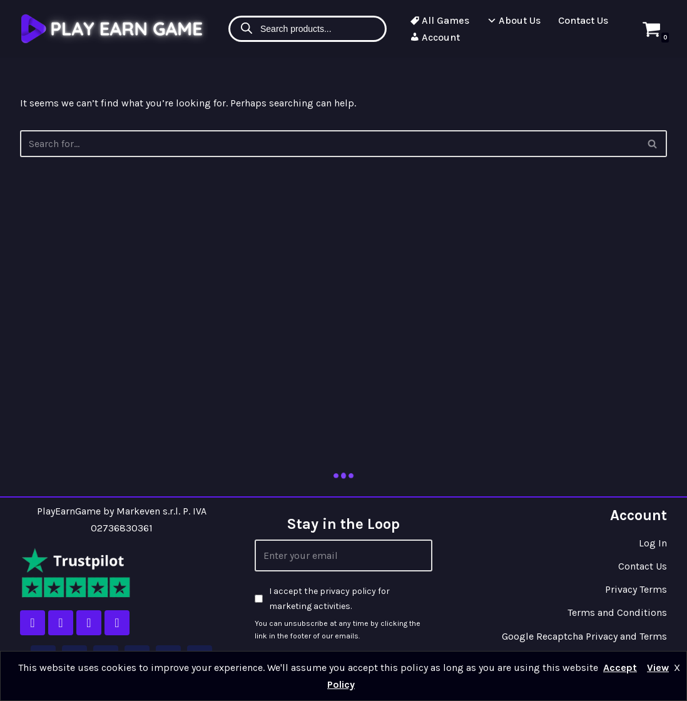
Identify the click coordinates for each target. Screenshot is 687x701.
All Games (439, 20)
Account (435, 37)
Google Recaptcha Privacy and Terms (584, 636)
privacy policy (348, 591)
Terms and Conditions (617, 612)
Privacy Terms (636, 589)
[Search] (653, 143)
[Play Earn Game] (114, 28)
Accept (620, 667)
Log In (653, 543)
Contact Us (583, 20)
